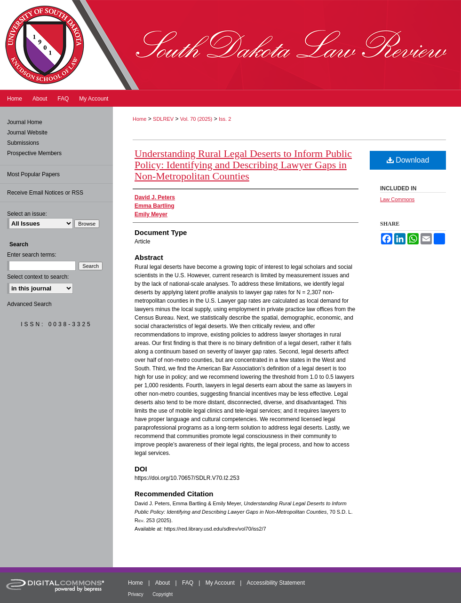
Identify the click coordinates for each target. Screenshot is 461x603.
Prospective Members (34, 153)
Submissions (23, 143)
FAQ (187, 583)
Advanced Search (29, 304)
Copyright (162, 594)
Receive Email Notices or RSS (45, 192)
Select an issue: (27, 214)
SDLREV (163, 119)
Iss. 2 (225, 119)
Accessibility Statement (276, 583)
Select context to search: (38, 277)
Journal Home (24, 122)
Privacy (135, 594)
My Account (220, 583)
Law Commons (397, 199)
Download (408, 160)
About (162, 583)
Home (139, 119)
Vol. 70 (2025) (196, 119)
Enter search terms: (31, 254)
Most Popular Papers (33, 174)
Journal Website (27, 132)
